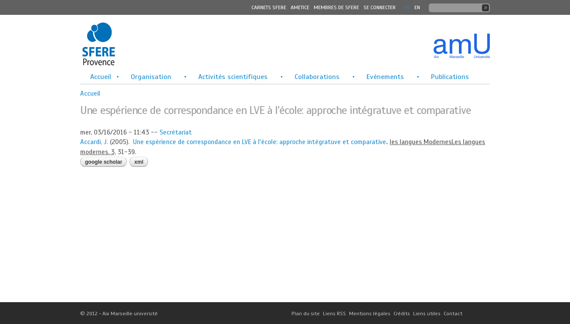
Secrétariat (175, 132)
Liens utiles (427, 313)
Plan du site (306, 313)
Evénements (385, 76)
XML (138, 162)
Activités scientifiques (233, 76)
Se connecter (379, 7)
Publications (450, 76)
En (417, 7)
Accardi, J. (94, 142)
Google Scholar (103, 162)
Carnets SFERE (268, 7)
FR (407, 7)
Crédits (402, 313)
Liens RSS (334, 313)
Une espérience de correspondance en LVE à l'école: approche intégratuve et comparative (259, 142)
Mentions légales (369, 313)
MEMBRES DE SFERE (336, 7)
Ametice (300, 7)
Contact (453, 313)
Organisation (151, 76)
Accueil (100, 76)
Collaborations (317, 76)
